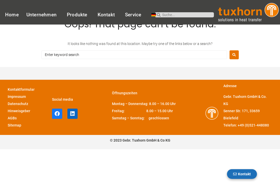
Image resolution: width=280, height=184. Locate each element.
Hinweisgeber (19, 125)
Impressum (17, 111)
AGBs (12, 132)
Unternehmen (42, 14)
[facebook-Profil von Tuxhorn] (57, 128)
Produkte (78, 14)
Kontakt (107, 14)
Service (134, 14)
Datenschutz (18, 118)
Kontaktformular (21, 103)
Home (12, 14)
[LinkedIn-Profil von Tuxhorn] (72, 128)
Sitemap (14, 139)
